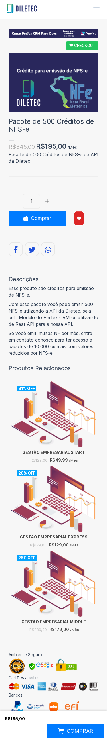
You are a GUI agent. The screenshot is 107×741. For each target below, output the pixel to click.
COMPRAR (75, 731)
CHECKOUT (82, 45)
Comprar (37, 218)
